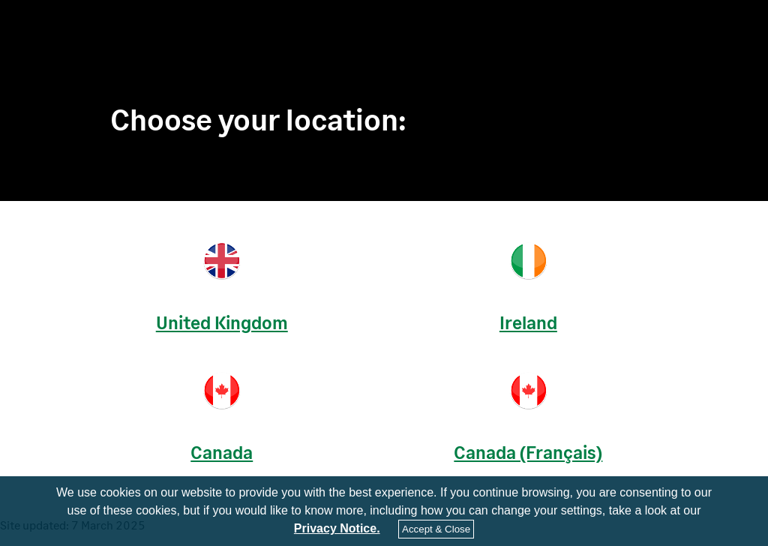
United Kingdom (222, 322)
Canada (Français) (528, 452)
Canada (221, 452)
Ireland (528, 322)
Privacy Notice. (337, 529)
